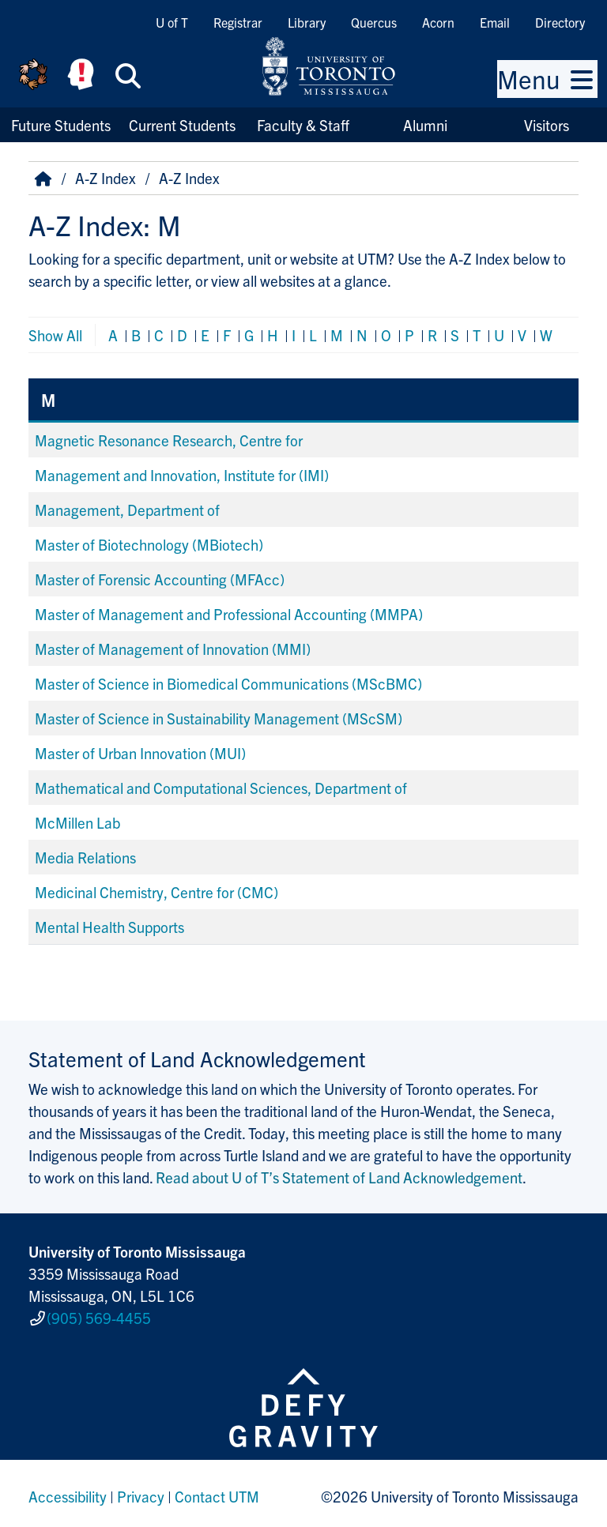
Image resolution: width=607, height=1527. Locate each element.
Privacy (140, 1490)
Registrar (237, 22)
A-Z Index (105, 177)
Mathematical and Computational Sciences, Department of (221, 787)
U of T (172, 22)
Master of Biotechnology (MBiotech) (149, 544)
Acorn (438, 22)
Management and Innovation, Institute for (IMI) (182, 474)
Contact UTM (217, 1490)
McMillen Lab (77, 822)
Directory (560, 22)
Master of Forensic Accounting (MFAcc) (160, 579)
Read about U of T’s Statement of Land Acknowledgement (339, 1177)
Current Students (182, 124)
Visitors (546, 124)
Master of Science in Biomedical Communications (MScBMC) (228, 683)
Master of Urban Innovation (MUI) (140, 752)
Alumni (425, 124)
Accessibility (67, 1490)
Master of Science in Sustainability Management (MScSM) (218, 718)
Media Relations (85, 857)
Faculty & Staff (303, 124)
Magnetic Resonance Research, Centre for (169, 440)
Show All (55, 334)
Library (307, 22)
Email (495, 22)
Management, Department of (127, 509)
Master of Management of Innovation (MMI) (173, 648)
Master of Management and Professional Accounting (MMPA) (229, 613)
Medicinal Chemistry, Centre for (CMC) (156, 891)
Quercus (374, 22)
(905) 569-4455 (99, 1314)
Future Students (61, 124)
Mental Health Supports (109, 926)
